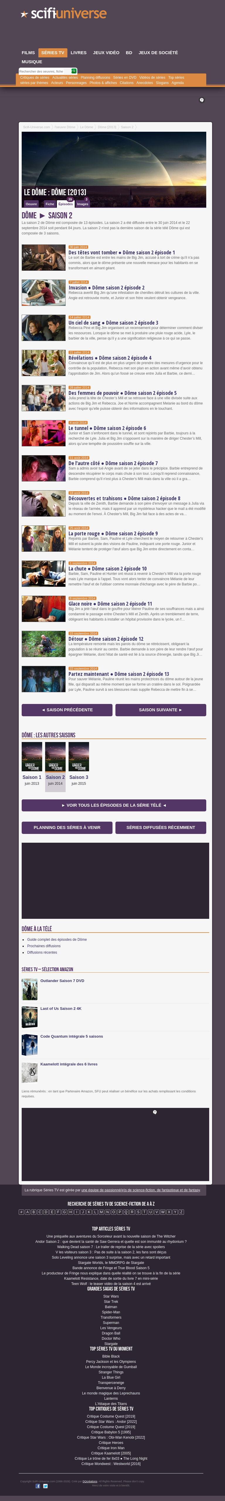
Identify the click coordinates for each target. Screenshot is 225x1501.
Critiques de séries (34, 78)
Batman (111, 1307)
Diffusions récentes (42, 952)
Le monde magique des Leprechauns (111, 1393)
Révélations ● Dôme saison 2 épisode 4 (110, 357)
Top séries (176, 78)
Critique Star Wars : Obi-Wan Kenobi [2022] (111, 1437)
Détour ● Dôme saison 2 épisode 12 (106, 638)
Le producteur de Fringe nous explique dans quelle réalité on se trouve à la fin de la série (111, 1273)
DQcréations (90, 1481)
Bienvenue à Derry (110, 1388)
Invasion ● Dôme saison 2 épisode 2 (106, 287)
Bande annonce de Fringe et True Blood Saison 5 (111, 1268)
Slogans (162, 83)
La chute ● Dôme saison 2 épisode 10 (107, 568)
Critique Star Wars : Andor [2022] (111, 1422)
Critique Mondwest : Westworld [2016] (111, 1464)
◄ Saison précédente (67, 709)
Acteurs (57, 83)
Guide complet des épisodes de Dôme (57, 940)
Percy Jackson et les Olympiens (111, 1362)
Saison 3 (78, 777)
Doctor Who (111, 1338)
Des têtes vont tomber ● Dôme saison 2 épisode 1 (122, 252)
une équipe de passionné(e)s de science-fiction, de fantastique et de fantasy (140, 1190)
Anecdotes (145, 83)
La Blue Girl (111, 1377)
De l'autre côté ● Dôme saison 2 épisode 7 (113, 463)
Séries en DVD (124, 78)
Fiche (50, 204)
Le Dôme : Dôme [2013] (55, 192)
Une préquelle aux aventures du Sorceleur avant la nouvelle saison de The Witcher (111, 1236)
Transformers (111, 1317)
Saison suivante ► (161, 709)
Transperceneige (111, 1383)
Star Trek (111, 1302)
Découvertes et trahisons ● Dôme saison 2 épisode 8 (124, 498)
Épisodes (66, 203)
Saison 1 (32, 777)
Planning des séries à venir (67, 827)
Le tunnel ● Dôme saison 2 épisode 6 (107, 427)
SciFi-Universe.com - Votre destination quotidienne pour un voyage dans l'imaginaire (64, 14)
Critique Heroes (111, 1443)
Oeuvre (31, 204)
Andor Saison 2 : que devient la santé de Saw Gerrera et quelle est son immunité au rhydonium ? (111, 1242)
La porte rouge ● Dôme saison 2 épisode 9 (113, 533)
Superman (111, 1323)
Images (83, 203)
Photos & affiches (103, 83)
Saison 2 (55, 777)
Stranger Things (110, 1372)
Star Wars (111, 1296)
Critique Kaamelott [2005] (111, 1453)
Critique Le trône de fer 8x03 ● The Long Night (111, 1459)
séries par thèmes (34, 83)
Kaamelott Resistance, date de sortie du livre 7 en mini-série (111, 1278)
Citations (127, 83)
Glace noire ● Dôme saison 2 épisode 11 (110, 603)
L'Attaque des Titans (111, 1404)
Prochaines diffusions (44, 946)
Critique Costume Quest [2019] (111, 1416)
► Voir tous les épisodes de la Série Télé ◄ (114, 805)
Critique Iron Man (111, 1448)
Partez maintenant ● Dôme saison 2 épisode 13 (119, 673)
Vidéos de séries (152, 78)
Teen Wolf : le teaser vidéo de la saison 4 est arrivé (111, 1284)
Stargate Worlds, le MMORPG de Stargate (111, 1263)
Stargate (110, 1344)
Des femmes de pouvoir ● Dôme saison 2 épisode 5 (123, 392)
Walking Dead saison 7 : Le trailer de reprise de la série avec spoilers (111, 1247)
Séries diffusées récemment (161, 827)
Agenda (178, 83)
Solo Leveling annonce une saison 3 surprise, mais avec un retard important (111, 1257)
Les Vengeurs (111, 1328)
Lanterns (111, 1399)
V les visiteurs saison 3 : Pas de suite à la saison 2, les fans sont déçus (111, 1252)
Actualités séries (65, 78)
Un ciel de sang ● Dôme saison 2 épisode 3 (113, 322)
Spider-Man (111, 1312)
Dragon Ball (111, 1333)
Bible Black (111, 1356)
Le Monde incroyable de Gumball (111, 1367)
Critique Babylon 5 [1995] (111, 1432)
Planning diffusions (95, 78)
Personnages (76, 83)
